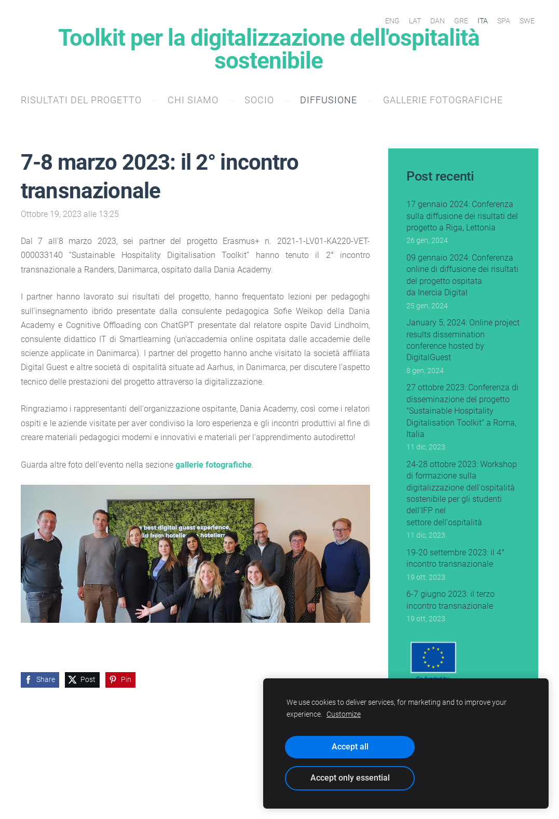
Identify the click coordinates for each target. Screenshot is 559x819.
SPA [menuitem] (503, 21)
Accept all (350, 747)
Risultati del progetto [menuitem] (81, 99)
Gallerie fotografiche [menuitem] (443, 99)
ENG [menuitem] (392, 21)
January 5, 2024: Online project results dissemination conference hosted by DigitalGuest (463, 340)
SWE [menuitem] (527, 21)
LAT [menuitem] (415, 21)
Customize (343, 714)
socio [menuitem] (259, 99)
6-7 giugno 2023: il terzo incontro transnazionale (450, 599)
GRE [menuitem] (461, 21)
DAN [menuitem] (437, 21)
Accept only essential (350, 778)
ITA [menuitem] (483, 21)
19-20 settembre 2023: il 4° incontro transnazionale (455, 558)
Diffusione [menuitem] (328, 99)
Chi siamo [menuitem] (193, 99)
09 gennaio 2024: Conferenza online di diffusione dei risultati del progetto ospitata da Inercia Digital (462, 275)
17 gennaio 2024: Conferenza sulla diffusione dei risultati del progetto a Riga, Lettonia (462, 216)
